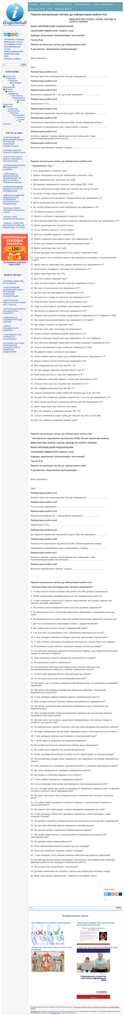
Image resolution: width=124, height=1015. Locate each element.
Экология (7, 124)
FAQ (6, 56)
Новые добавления (13, 51)
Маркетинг (14, 94)
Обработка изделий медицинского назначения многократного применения (13, 199)
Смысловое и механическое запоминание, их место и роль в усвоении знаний (12, 178)
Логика (10, 91)
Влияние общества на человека (13, 282)
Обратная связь (12, 54)
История (8, 89)
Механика (21, 100)
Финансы (20, 117)
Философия (19, 115)
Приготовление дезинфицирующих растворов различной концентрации (13, 141)
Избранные (45, 4)
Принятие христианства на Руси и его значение (51, 948)
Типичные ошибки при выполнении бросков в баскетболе (96, 924)
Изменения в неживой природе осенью (12, 319)
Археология (10, 76)
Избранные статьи (13, 42)
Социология (12, 109)
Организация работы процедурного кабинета (14, 167)
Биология (11, 78)
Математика (17, 96)
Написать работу (12, 59)
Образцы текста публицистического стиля (13, 210)
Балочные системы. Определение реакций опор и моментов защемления (14, 347)
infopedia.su (34, 1011)
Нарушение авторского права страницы (85, 1007)
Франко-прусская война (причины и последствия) (12, 159)
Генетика (13, 81)
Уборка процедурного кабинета (10, 328)
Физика (15, 113)
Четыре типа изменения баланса (13, 218)
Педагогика (8, 104)
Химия (21, 119)
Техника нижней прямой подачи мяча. (14, 151)
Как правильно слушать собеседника (51, 923)
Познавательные (82, 4)
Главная (33, 4)
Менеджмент (19, 98)
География (16, 83)
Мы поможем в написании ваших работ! (14, 263)
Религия (8, 106)
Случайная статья (13, 44)
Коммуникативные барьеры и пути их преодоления (13, 189)
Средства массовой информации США (97, 947)
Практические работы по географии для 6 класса (14, 302)
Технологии (15, 111)
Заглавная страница (14, 39)
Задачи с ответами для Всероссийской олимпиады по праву (14, 225)
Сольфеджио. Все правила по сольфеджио (12, 337)
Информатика (9, 87)
